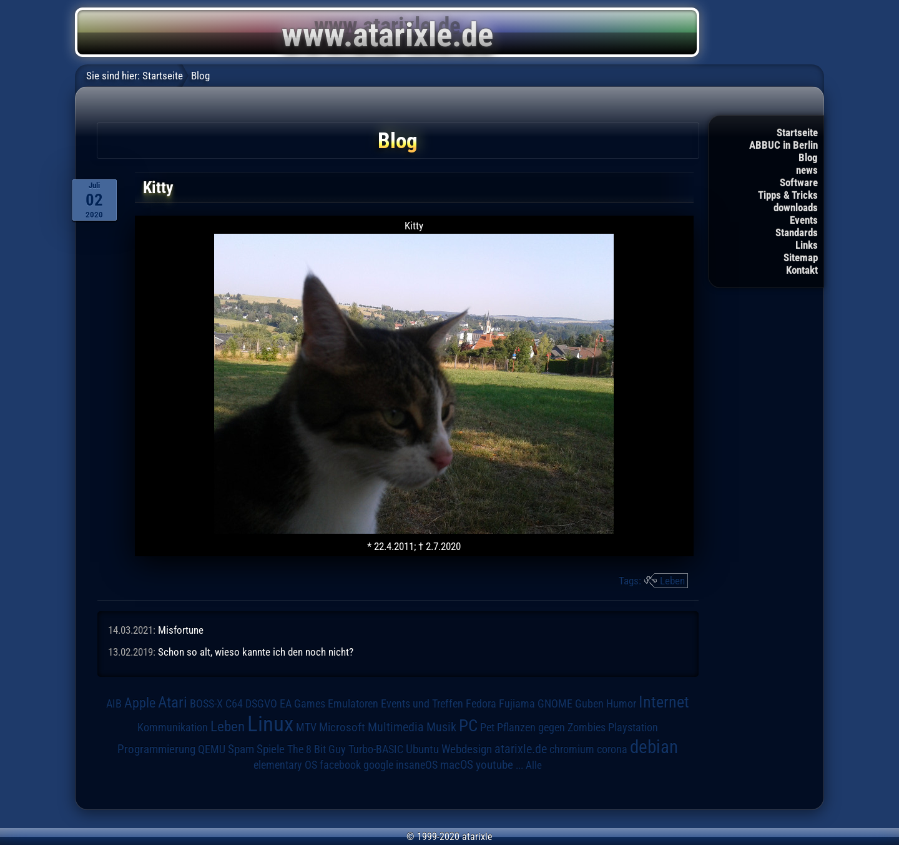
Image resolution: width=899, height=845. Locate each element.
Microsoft (342, 727)
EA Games (302, 704)
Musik (441, 727)
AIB (114, 704)
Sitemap (801, 257)
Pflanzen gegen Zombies (551, 727)
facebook (340, 765)
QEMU (211, 749)
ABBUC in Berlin (783, 145)
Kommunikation (172, 727)
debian (654, 747)
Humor (621, 704)
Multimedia (396, 726)
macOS (456, 765)
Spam (241, 749)
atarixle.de (520, 749)
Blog (808, 157)
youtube (494, 765)
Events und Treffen (422, 704)
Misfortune (181, 630)
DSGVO (261, 704)
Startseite (797, 132)
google (378, 765)
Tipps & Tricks (788, 195)
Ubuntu (422, 749)
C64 (234, 704)
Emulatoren (353, 703)
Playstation (633, 727)
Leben (672, 580)
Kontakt (802, 270)
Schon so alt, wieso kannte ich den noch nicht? (255, 652)
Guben (589, 704)
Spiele (271, 749)
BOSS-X (206, 704)
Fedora (481, 703)
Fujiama (517, 703)
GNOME (555, 703)
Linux (270, 723)
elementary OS (285, 764)
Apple (139, 702)
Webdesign (466, 749)
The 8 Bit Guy (316, 749)
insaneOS (417, 765)
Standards (796, 232)
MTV (306, 727)
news (807, 170)
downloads (796, 207)
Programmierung (156, 749)
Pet (487, 727)
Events (804, 220)
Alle (534, 765)
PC (468, 726)
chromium (571, 749)
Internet (664, 701)
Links (806, 245)
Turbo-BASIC (375, 749)
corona (612, 749)
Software (799, 182)
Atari (172, 702)
